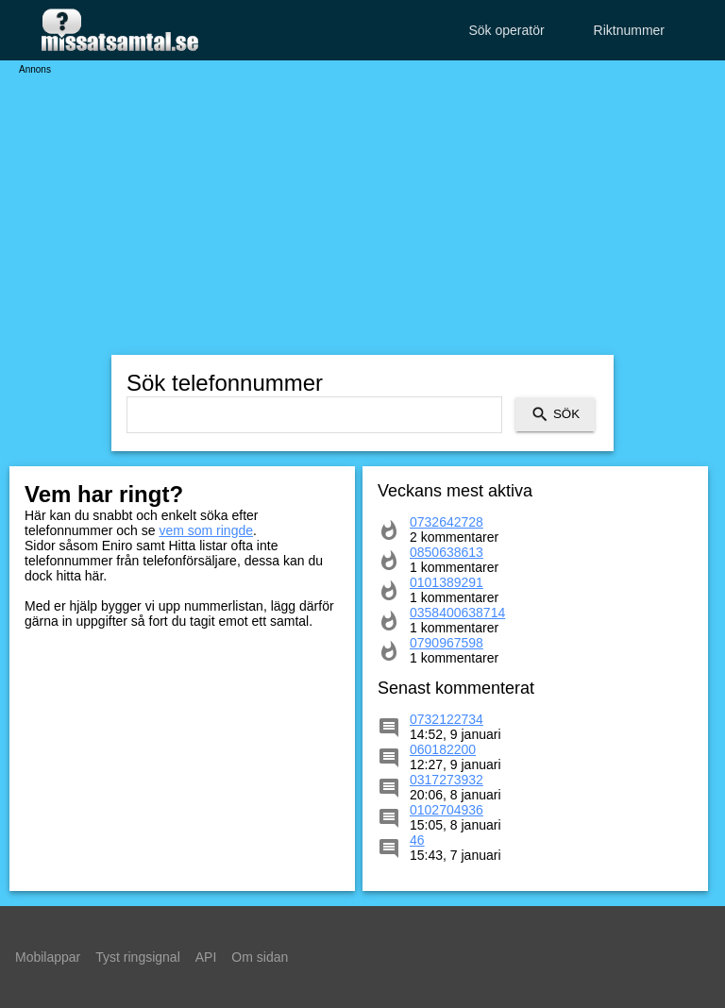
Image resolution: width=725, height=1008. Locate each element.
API (206, 957)
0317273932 (446, 779)
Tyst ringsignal (137, 957)
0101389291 (446, 582)
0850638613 (446, 552)
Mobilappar (47, 957)
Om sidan (259, 957)
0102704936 (446, 809)
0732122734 (446, 719)
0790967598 (446, 642)
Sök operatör (506, 30)
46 (417, 840)
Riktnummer (629, 30)
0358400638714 (457, 612)
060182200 (443, 749)
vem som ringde (206, 530)
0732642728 (446, 521)
